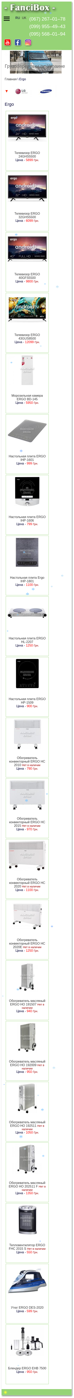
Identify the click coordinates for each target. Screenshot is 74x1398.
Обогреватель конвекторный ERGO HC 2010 (27, 761)
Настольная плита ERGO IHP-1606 (27, 518)
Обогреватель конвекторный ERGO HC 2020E (27, 943)
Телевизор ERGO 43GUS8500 (27, 336)
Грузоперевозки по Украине (35, 66)
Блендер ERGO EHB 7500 (27, 1368)
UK (24, 18)
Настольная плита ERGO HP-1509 (27, 700)
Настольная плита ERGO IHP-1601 (27, 458)
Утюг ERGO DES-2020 (27, 1307)
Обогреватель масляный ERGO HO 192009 (27, 1063)
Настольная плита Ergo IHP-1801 (27, 579)
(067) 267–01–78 (47, 19)
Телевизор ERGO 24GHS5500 (27, 154)
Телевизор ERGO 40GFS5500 (27, 276)
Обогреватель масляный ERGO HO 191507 (27, 1002)
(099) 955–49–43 (47, 26)
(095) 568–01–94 (47, 34)
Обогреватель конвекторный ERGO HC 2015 (27, 822)
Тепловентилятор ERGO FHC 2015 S (27, 1246)
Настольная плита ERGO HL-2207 (27, 640)
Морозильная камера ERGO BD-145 (27, 397)
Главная (11, 79)
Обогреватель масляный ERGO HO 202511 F (27, 1184)
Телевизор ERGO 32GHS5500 (27, 215)
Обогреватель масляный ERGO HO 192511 (27, 1123)
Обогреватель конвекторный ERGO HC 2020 (27, 883)
